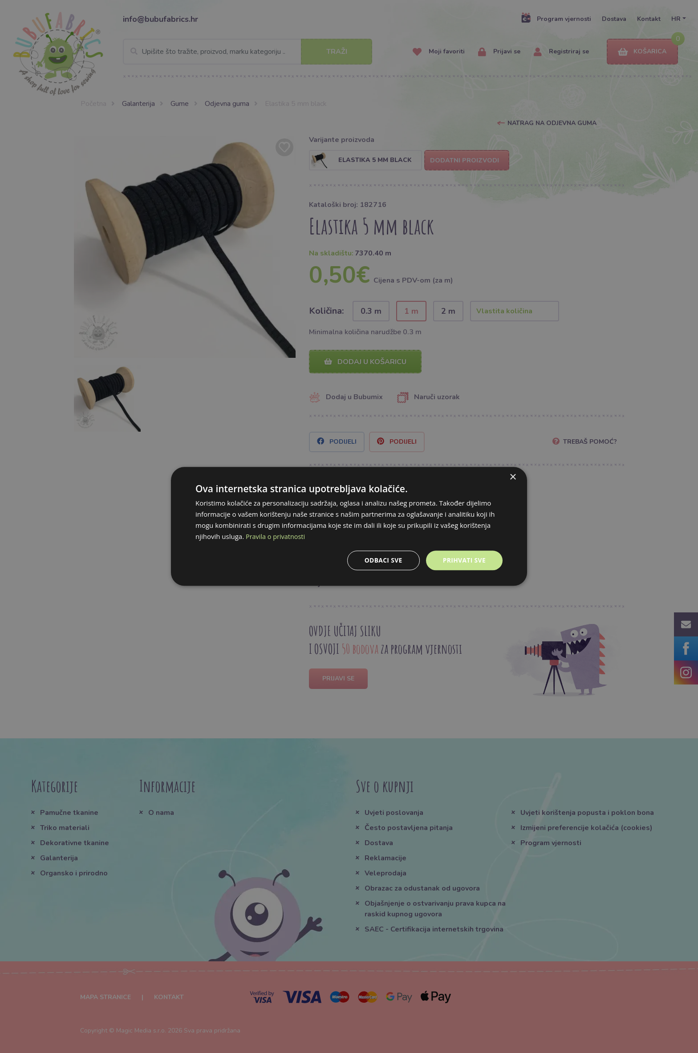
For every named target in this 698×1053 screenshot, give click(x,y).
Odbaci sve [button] (382, 560)
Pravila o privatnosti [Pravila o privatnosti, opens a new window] (276, 536)
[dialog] (349, 526)
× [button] (512, 477)
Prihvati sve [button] (464, 560)
